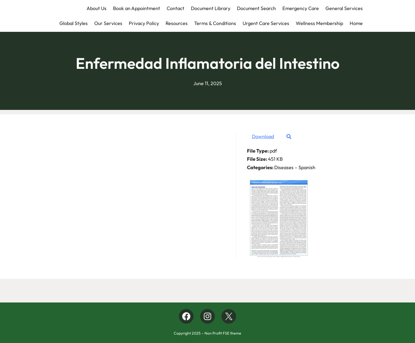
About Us (96, 8)
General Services (344, 8)
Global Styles (73, 23)
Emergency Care (300, 8)
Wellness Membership (319, 23)
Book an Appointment (136, 8)
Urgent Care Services (266, 23)
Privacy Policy (144, 23)
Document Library (210, 8)
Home (356, 23)
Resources (177, 23)
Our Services (108, 23)
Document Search (256, 8)
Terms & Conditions (215, 23)
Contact (175, 8)
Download (263, 136)
